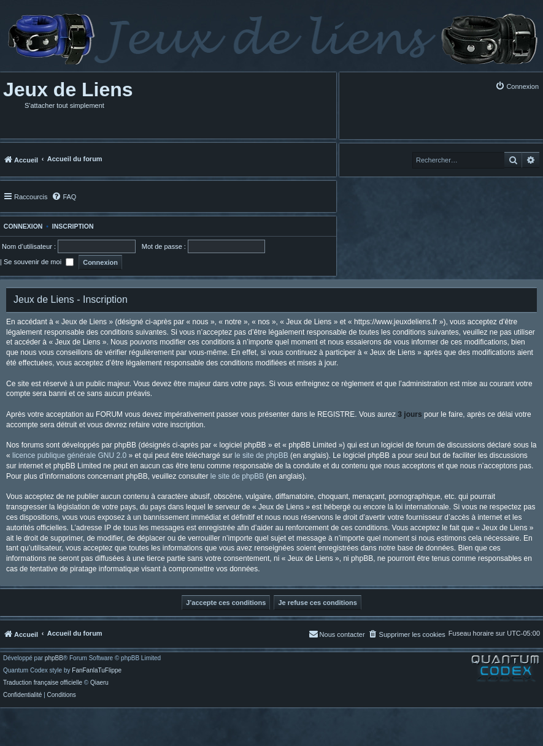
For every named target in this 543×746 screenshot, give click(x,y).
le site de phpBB (261, 455)
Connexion (21, 226)
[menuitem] (517, 86)
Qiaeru (99, 683)
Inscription (73, 226)
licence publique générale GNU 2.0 (69, 455)
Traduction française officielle (42, 683)
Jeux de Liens (68, 89)
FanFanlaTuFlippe (96, 671)
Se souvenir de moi (39, 261)
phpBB (54, 658)
